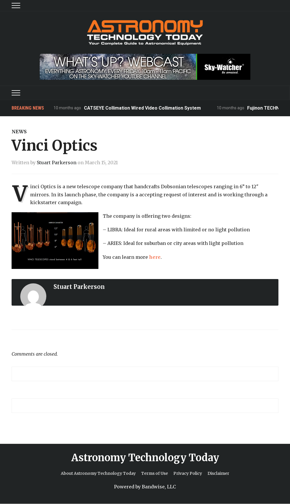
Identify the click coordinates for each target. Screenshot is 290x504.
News (19, 131)
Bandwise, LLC (159, 487)
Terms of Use (154, 473)
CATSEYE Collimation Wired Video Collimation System (142, 108)
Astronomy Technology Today (145, 458)
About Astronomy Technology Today (98, 473)
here (155, 257)
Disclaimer (218, 473)
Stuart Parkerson (56, 162)
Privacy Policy (187, 473)
